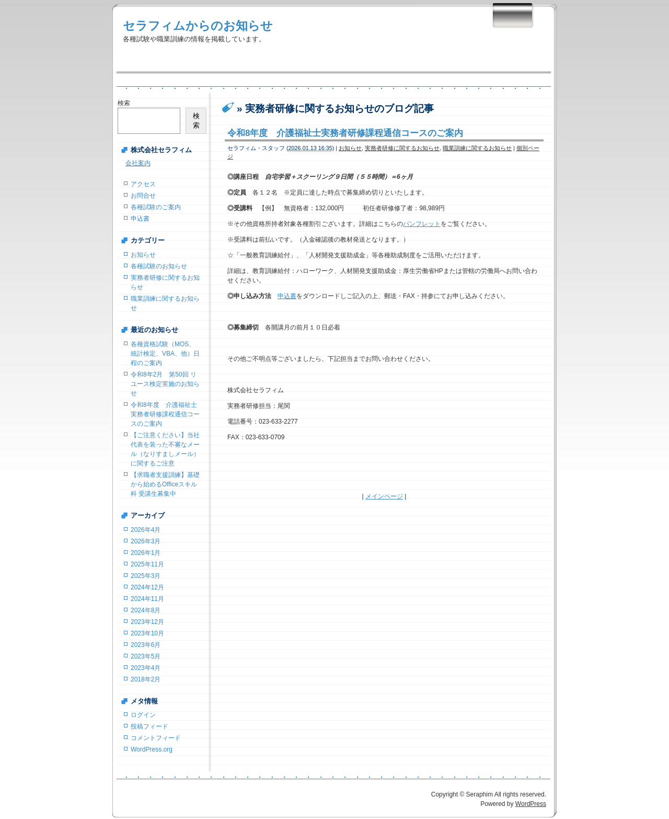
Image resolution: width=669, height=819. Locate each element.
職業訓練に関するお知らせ (477, 148)
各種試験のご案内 (156, 207)
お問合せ (143, 195)
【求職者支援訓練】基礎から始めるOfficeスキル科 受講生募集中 (165, 484)
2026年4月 (145, 529)
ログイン (143, 715)
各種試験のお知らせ (159, 266)
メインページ (384, 496)
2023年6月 (145, 645)
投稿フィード (149, 726)
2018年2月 (145, 679)
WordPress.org (151, 749)
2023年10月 (147, 633)
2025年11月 (147, 564)
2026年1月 (145, 552)
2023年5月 (145, 656)
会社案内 (138, 163)
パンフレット (422, 224)
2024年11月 (147, 598)
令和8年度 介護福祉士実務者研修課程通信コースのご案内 (345, 133)
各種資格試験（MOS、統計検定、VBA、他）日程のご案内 (165, 353)
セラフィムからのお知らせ (198, 25)
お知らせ (350, 148)
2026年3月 (145, 541)
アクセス (143, 184)
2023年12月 (147, 621)
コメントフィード (156, 738)
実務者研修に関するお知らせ (402, 148)
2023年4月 (145, 668)
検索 (124, 103)
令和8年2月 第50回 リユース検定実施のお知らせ (165, 384)
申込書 (287, 296)
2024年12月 (147, 587)
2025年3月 (145, 575)
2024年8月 (145, 610)
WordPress (530, 803)
